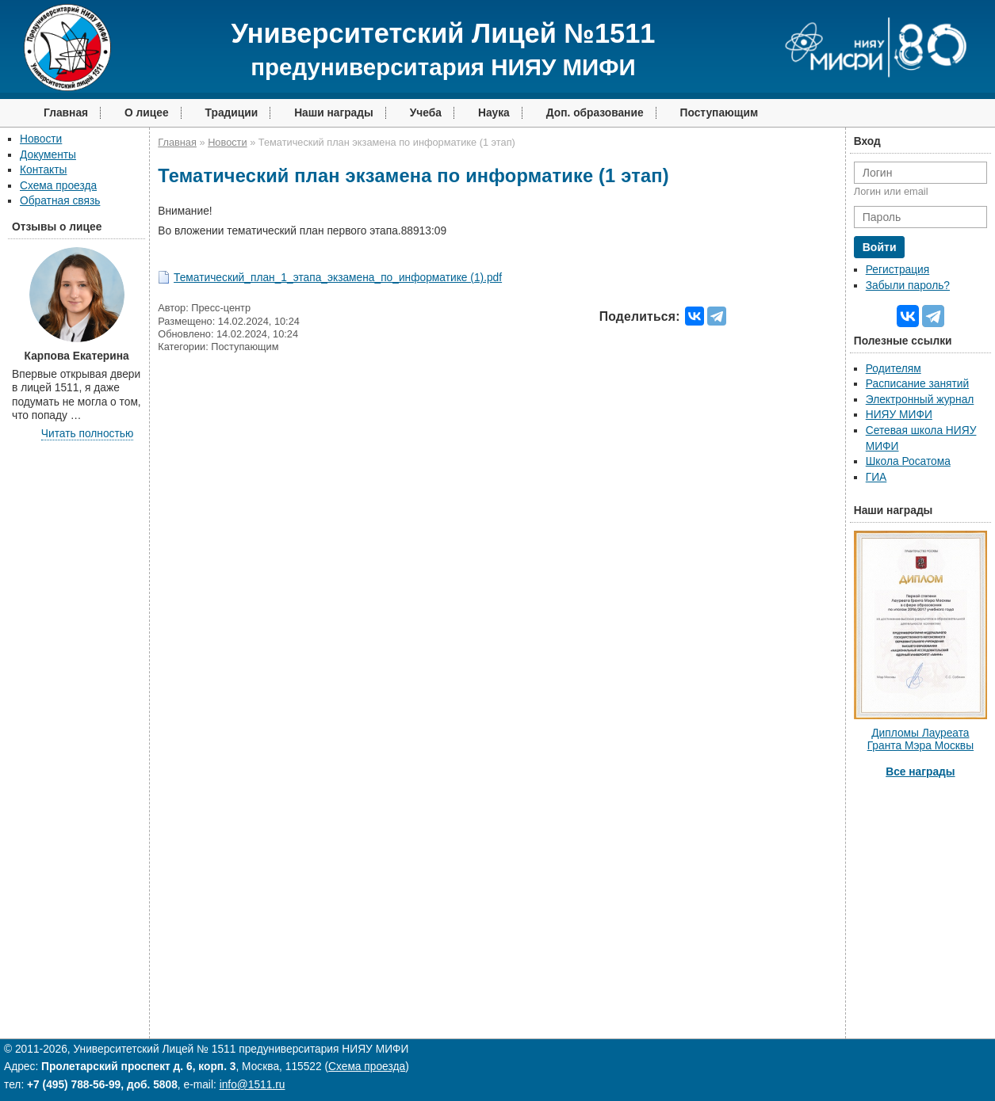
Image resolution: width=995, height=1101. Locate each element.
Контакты (43, 170)
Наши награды (333, 113)
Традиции (231, 113)
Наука (494, 113)
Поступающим (719, 113)
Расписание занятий (917, 384)
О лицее (146, 113)
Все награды (920, 772)
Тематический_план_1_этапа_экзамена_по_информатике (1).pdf (338, 278)
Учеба (426, 113)
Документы (48, 155)
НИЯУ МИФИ (899, 415)
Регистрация (897, 270)
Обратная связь (60, 201)
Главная (66, 113)
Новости (41, 139)
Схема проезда (58, 186)
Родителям (893, 369)
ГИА (876, 477)
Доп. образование (595, 113)
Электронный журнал (920, 400)
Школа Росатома (908, 461)
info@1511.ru (252, 1085)
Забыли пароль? (908, 285)
